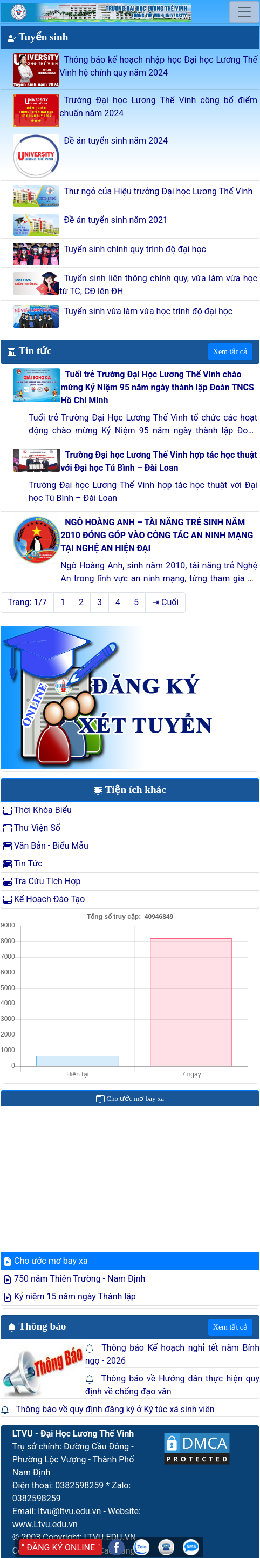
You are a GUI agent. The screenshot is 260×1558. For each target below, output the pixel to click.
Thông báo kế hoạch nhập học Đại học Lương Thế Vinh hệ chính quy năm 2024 (158, 66)
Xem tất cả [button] (230, 352)
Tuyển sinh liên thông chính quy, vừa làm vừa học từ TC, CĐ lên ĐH (158, 284)
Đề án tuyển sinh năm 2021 (116, 220)
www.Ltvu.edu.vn (45, 1524)
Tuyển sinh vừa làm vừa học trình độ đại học (148, 311)
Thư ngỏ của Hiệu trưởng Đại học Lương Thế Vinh (158, 191)
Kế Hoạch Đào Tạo (44, 899)
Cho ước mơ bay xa (45, 1261)
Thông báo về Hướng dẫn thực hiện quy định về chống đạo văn (172, 1385)
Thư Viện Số (31, 828)
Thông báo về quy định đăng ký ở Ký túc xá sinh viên (115, 1409)
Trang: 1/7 (27, 602)
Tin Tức (23, 863)
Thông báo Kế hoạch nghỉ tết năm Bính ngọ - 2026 (172, 1354)
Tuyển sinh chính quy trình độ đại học (135, 249)
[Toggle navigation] (244, 12)
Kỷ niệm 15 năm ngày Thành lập (69, 1296)
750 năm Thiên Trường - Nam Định (74, 1279)
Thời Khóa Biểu (37, 810)
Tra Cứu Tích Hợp (41, 881)
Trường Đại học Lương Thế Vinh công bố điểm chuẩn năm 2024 (158, 106)
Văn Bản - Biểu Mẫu (45, 846)
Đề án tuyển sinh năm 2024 (116, 141)
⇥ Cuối (165, 602)
